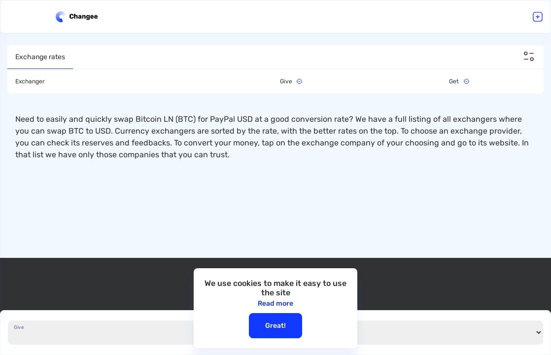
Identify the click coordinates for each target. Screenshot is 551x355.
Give (19, 327)
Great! (275, 325)
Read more (275, 303)
